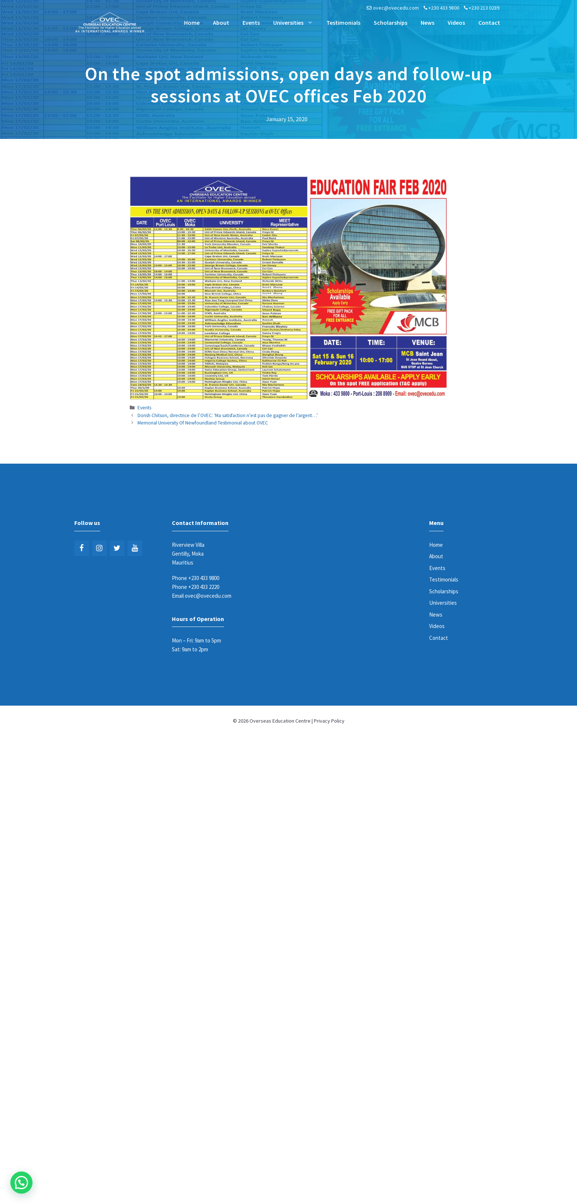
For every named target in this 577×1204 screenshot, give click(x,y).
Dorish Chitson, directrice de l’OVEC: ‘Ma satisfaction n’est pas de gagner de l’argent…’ (228, 415)
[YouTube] (135, 548)
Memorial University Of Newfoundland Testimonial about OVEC (203, 423)
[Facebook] (81, 548)
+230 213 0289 (484, 7)
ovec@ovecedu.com (396, 7)
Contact (489, 22)
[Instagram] (99, 548)
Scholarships (390, 22)
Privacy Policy (329, 720)
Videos (456, 22)
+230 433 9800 (443, 7)
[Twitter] (117, 548)
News (427, 22)
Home (192, 22)
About (221, 22)
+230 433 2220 (203, 586)
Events (251, 22)
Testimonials (343, 22)
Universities (296, 22)
